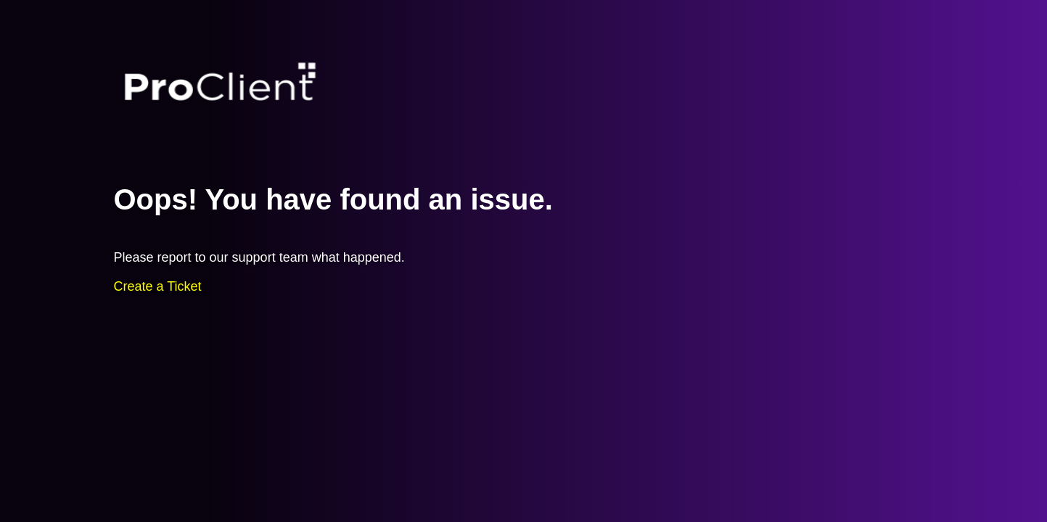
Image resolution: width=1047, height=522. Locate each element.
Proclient (220, 83)
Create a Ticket (158, 286)
